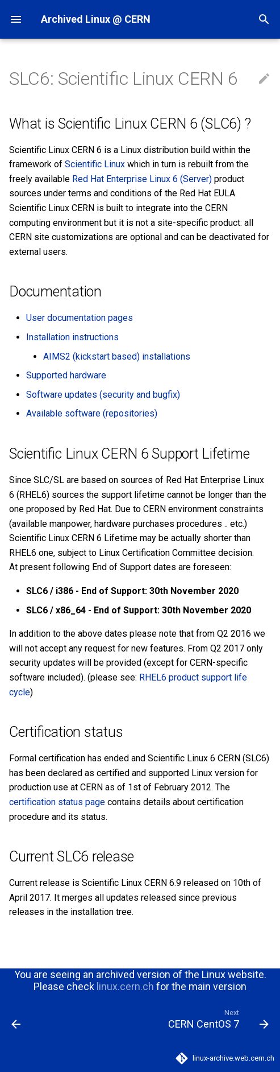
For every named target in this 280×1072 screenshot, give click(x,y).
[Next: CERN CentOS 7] (217, 1018)
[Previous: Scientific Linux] (16, 1018)
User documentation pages (79, 317)
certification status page (57, 802)
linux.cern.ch (125, 986)
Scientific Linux (95, 164)
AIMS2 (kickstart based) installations (116, 356)
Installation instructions (72, 337)
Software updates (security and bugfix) (103, 394)
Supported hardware (66, 375)
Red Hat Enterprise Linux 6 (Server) (142, 179)
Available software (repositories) (91, 413)
